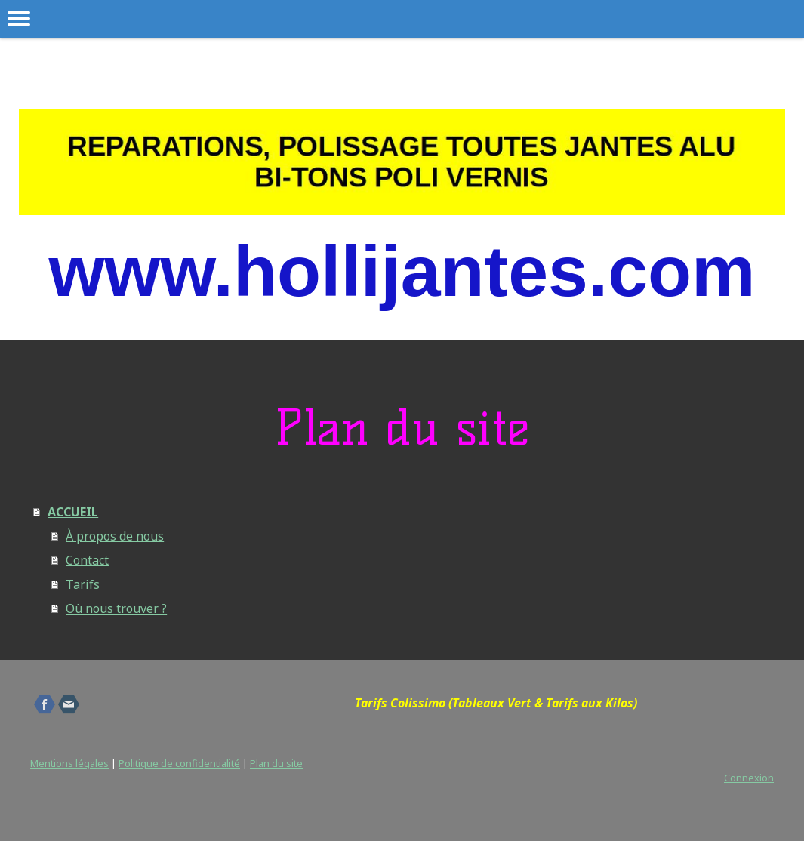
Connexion (749, 777)
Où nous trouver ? (116, 608)
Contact (87, 560)
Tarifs (83, 584)
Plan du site (276, 763)
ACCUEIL (73, 512)
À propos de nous (115, 536)
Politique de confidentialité (179, 763)
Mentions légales (69, 763)
